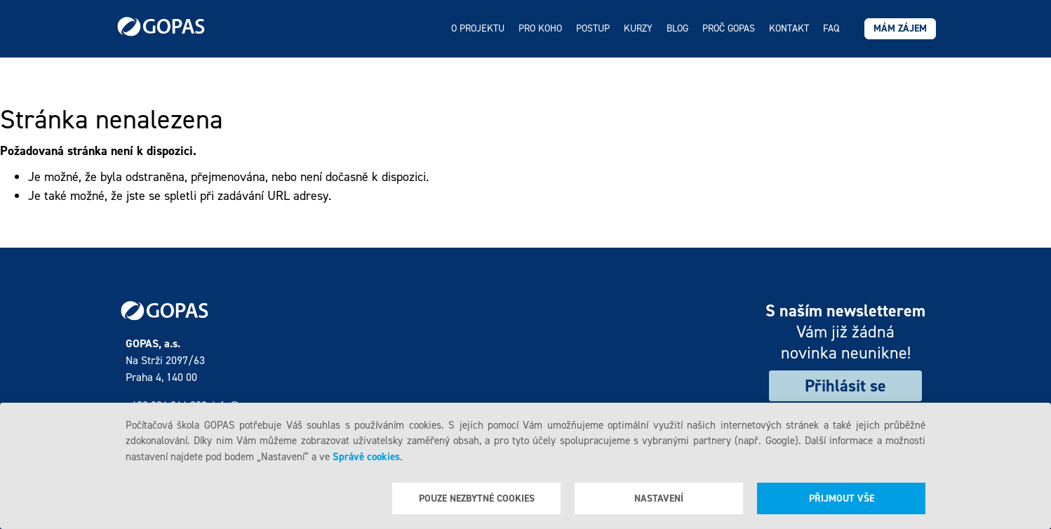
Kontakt (789, 28)
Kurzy (638, 28)
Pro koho (540, 28)
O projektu (477, 28)
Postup (593, 28)
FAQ (831, 28)
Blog (677, 28)
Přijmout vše (841, 498)
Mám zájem (900, 28)
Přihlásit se (845, 386)
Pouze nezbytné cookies (477, 498)
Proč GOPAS (728, 28)
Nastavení (658, 498)
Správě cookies (366, 457)
